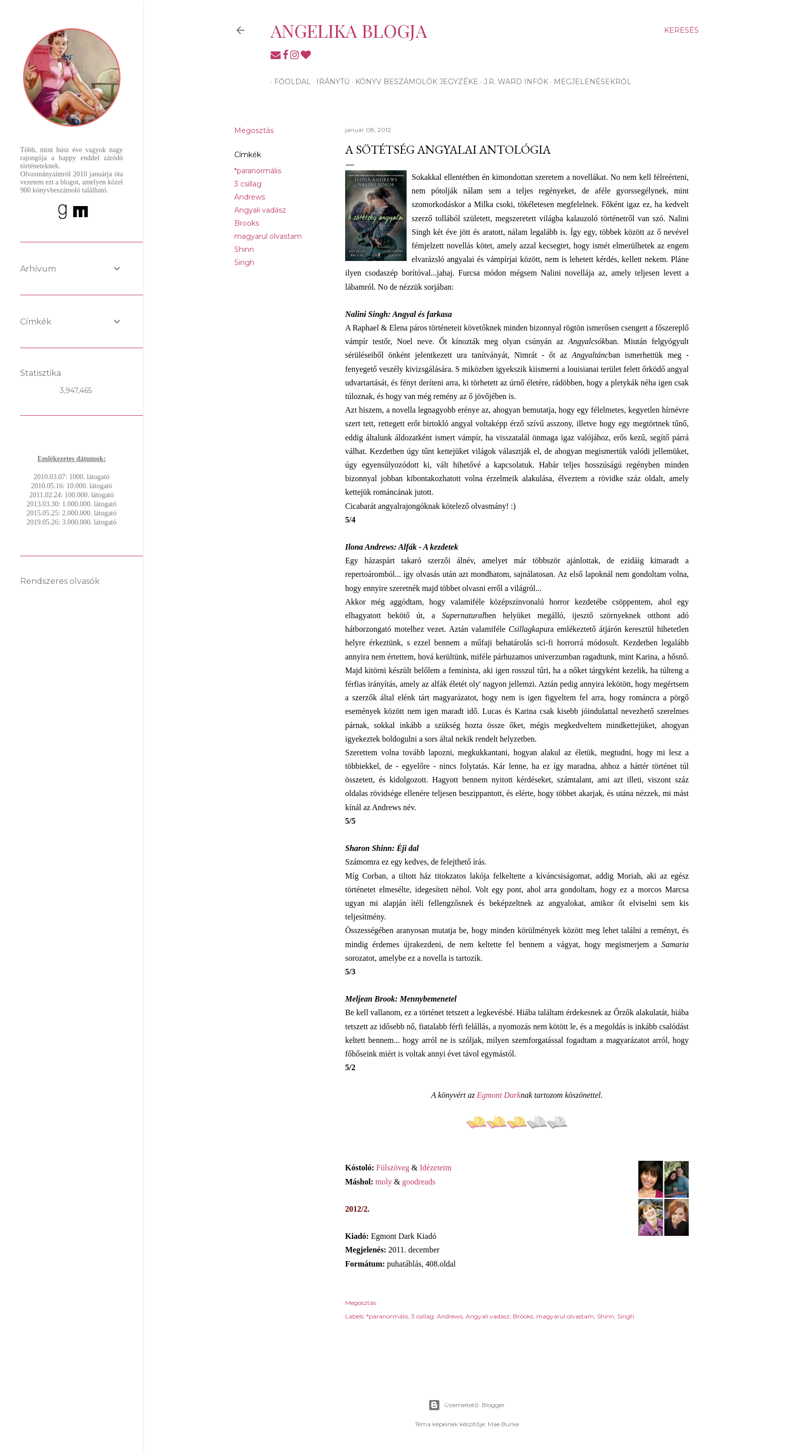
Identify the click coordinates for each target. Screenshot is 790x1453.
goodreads (418, 1181)
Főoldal (289, 81)
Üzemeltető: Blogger (466, 1405)
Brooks (246, 223)
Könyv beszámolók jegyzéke (413, 81)
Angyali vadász (260, 210)
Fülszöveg (393, 1167)
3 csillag (247, 183)
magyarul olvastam (268, 236)
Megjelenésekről (589, 81)
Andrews (249, 197)
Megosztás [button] (254, 130)
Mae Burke (503, 1424)
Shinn (244, 249)
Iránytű (329, 81)
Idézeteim (435, 1167)
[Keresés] (681, 30)
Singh (244, 262)
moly (383, 1181)
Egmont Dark (499, 1095)
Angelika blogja (349, 30)
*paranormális (257, 170)
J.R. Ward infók (512, 81)
